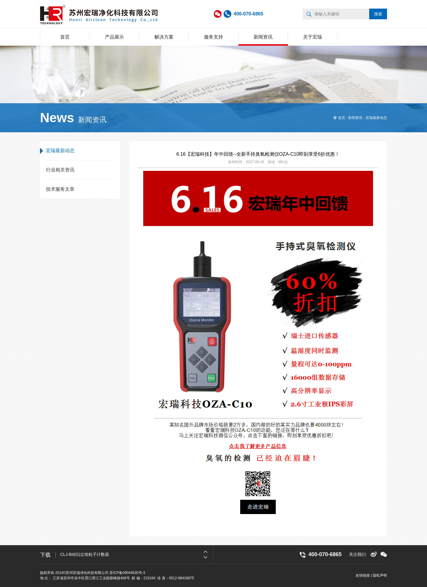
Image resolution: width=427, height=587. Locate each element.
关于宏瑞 (312, 36)
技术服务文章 (60, 189)
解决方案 (163, 36)
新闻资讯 (263, 36)
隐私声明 (380, 575)
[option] (136, 554)
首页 (65, 36)
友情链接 (363, 575)
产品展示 (114, 36)
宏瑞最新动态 (376, 118)
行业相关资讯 (60, 169)
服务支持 (213, 36)
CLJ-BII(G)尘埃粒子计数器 (84, 554)
